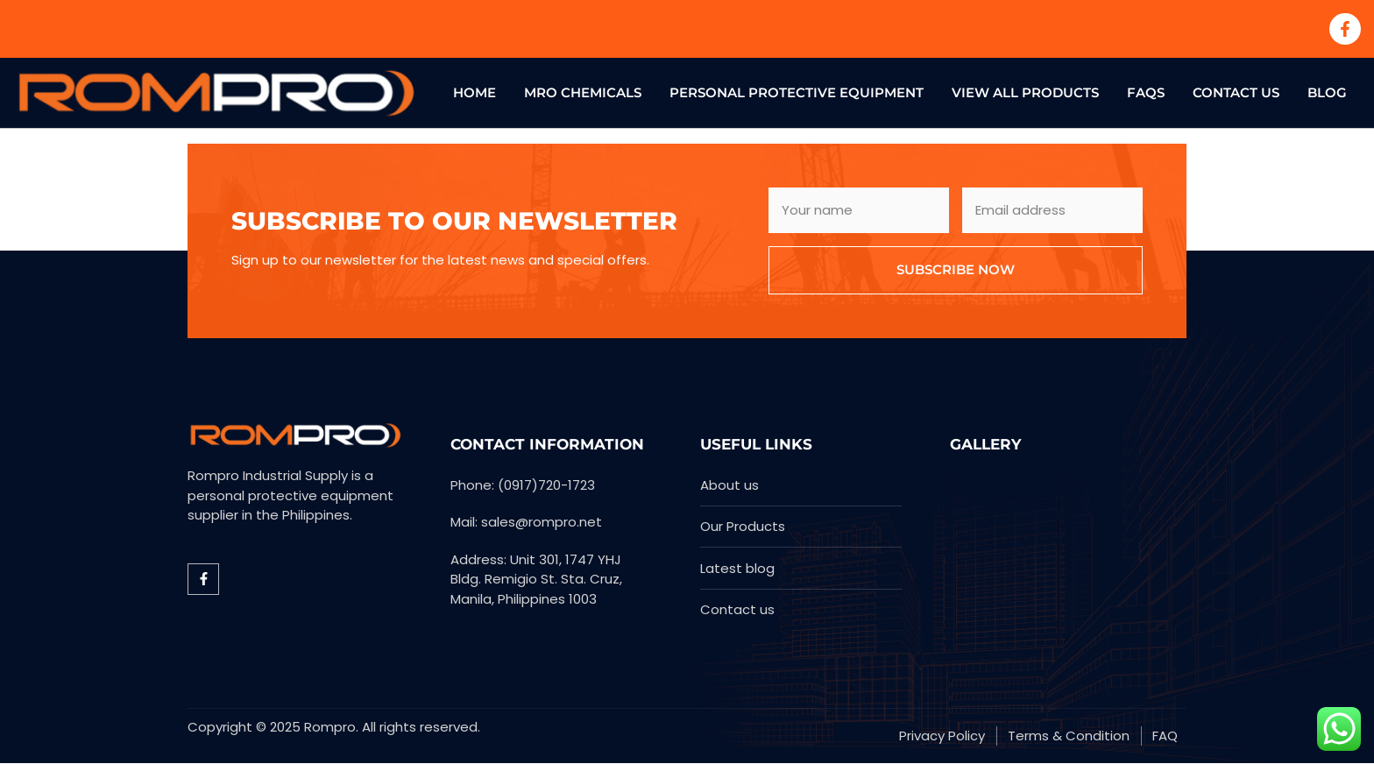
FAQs (1146, 92)
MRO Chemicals (582, 92)
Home (474, 92)
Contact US (1236, 92)
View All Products (1025, 92)
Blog (1327, 92)
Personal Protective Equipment (796, 92)
